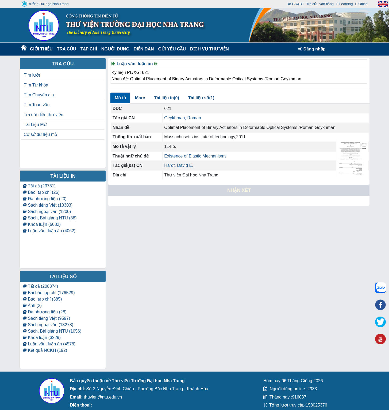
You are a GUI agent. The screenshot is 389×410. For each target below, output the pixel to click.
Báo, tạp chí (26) (41, 192)
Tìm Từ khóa (36, 85)
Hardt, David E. (178, 165)
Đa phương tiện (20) (45, 198)
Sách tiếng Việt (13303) (48, 205)
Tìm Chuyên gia (39, 95)
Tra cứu (66, 49)
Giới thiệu (41, 49)
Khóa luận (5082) (42, 224)
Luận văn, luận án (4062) (49, 230)
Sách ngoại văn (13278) (48, 324)
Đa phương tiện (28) (45, 312)
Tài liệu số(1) (201, 98)
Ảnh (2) (32, 305)
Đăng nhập (311, 49)
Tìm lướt (32, 75)
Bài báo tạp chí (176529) (49, 292)
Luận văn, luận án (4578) (49, 344)
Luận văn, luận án (135, 63)
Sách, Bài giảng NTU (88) (50, 218)
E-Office (361, 4)
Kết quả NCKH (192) (45, 350)
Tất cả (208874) (40, 286)
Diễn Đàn (144, 49)
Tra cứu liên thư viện (43, 114)
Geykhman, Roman (182, 118)
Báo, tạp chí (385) (42, 299)
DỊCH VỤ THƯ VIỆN (208, 49)
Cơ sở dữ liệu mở (40, 134)
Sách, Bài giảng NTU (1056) (52, 331)
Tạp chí (88, 49)
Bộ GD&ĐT (295, 4)
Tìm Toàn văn (37, 104)
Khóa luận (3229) (42, 337)
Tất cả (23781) (39, 186)
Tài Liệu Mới (35, 124)
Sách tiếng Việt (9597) (46, 318)
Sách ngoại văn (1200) (47, 211)
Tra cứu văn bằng (320, 4)
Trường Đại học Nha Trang (45, 4)
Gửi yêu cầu (172, 49)
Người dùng (114, 49)
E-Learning (344, 4)
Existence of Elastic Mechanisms (195, 156)
